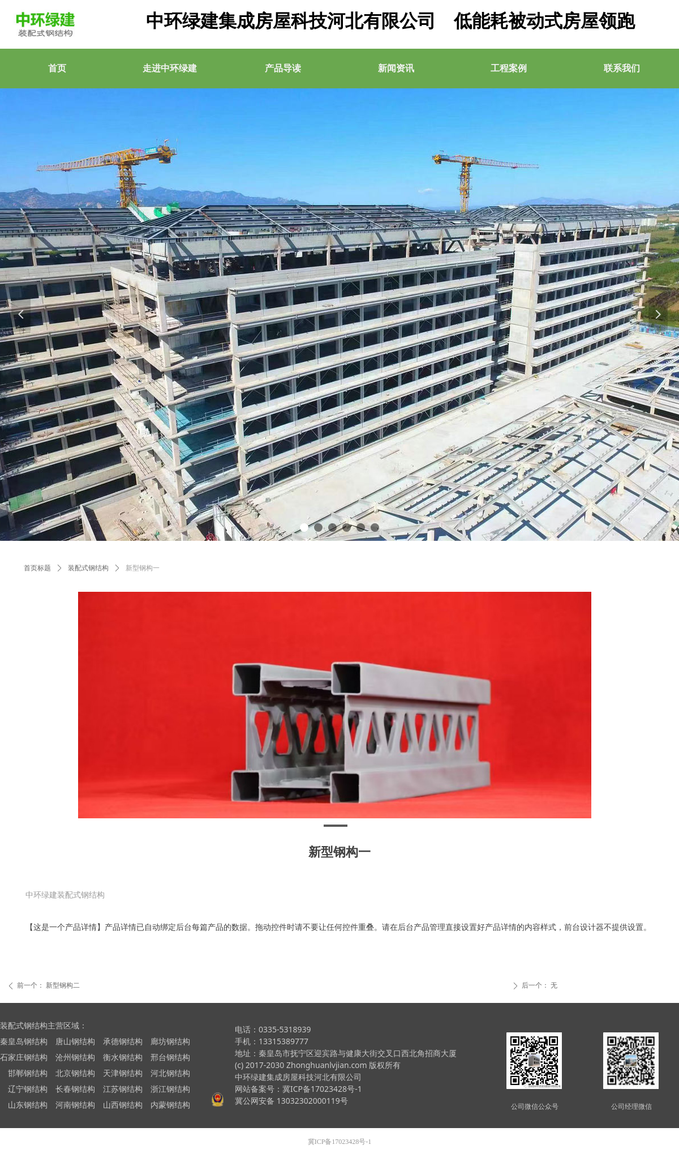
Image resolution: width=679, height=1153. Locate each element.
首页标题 (37, 568)
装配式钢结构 (88, 568)
